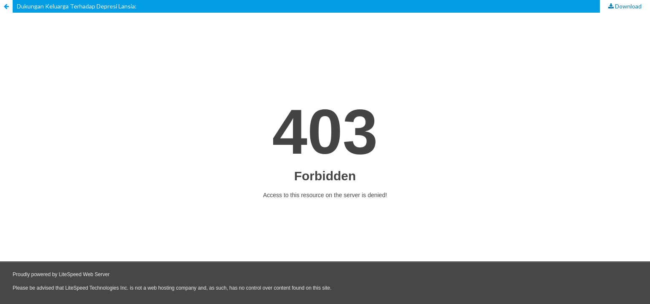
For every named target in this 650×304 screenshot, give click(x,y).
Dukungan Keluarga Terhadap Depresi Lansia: (77, 6)
